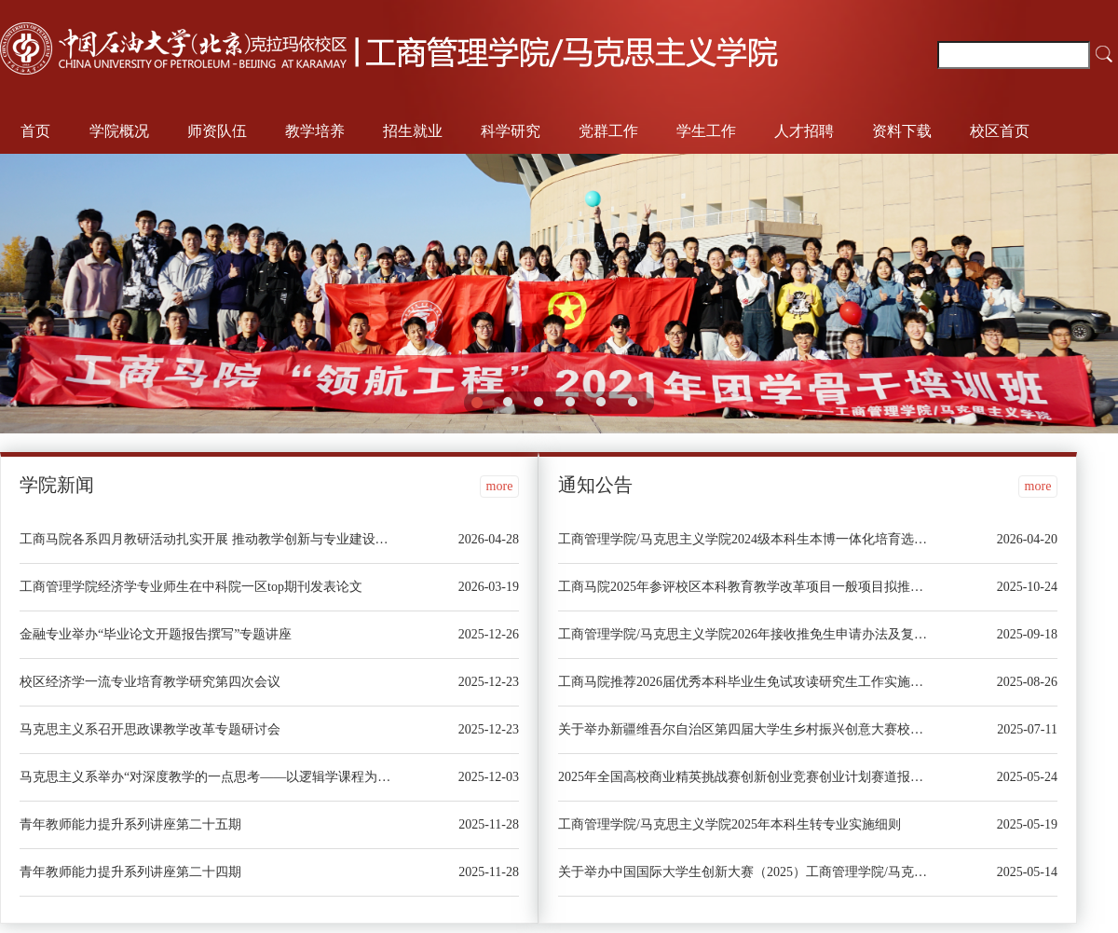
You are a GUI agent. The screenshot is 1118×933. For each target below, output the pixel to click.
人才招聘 (804, 131)
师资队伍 (217, 131)
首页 (35, 131)
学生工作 (706, 131)
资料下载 (902, 131)
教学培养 (315, 131)
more (499, 486)
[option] (559, 293)
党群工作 (608, 131)
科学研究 (510, 131)
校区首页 (999, 131)
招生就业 (413, 131)
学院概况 (119, 131)
